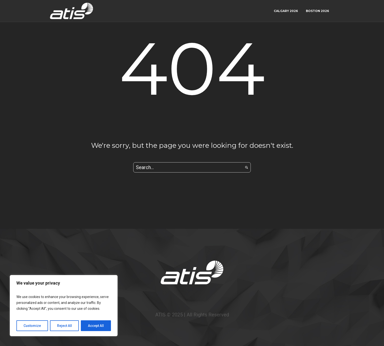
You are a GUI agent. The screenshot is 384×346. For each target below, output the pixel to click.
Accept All (96, 326)
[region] (64, 305)
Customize (32, 326)
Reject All (64, 326)
